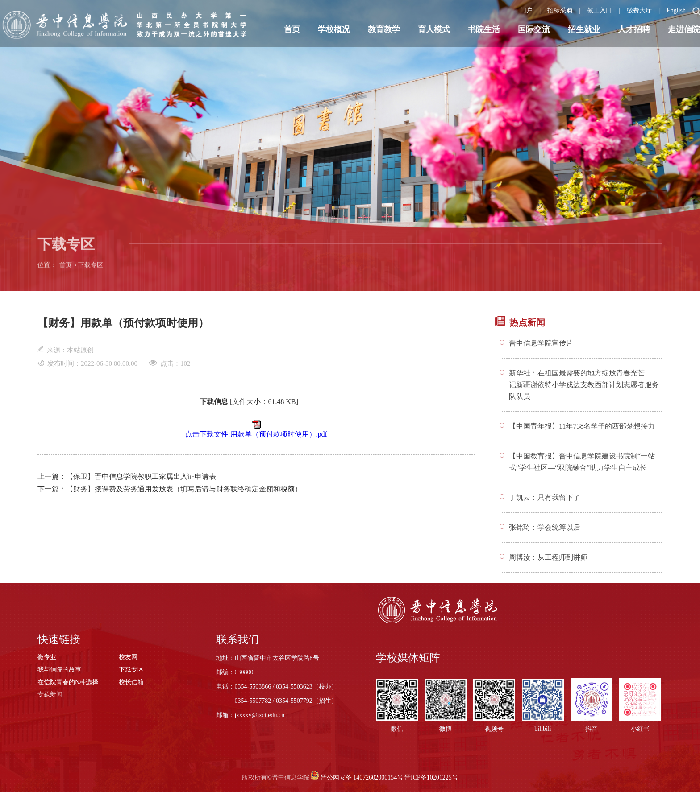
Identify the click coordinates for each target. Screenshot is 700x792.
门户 (526, 10)
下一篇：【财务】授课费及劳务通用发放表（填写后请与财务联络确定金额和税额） (170, 489)
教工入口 (599, 10)
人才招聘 (634, 29)
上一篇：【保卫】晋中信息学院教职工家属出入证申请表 (127, 476)
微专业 (47, 657)
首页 (292, 29)
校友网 (128, 657)
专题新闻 (50, 694)
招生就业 (584, 29)
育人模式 (434, 29)
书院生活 (484, 29)
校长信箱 (131, 682)
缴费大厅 (639, 10)
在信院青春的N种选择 (68, 682)
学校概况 (334, 29)
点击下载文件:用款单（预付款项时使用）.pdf (256, 434)
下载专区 (90, 271)
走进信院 (684, 29)
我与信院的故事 (59, 669)
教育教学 (384, 29)
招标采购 (559, 10)
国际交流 (534, 29)
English (676, 10)
